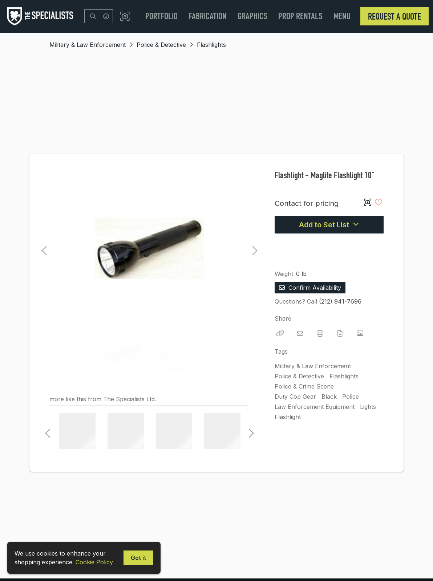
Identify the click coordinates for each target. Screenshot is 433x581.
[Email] (300, 333)
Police (350, 396)
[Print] (320, 333)
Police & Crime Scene (304, 386)
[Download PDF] (340, 333)
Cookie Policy (94, 562)
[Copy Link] (280, 333)
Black (329, 396)
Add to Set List (329, 224)
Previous (44, 248)
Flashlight (288, 416)
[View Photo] (360, 333)
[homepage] (42, 16)
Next (252, 248)
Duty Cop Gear (295, 396)
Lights (368, 406)
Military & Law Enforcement (87, 44)
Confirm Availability (310, 287)
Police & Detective (161, 44)
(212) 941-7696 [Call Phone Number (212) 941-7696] (340, 301)
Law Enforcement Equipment (315, 406)
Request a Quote (394, 16)
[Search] (93, 16)
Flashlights (211, 44)
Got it (138, 557)
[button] (125, 16)
